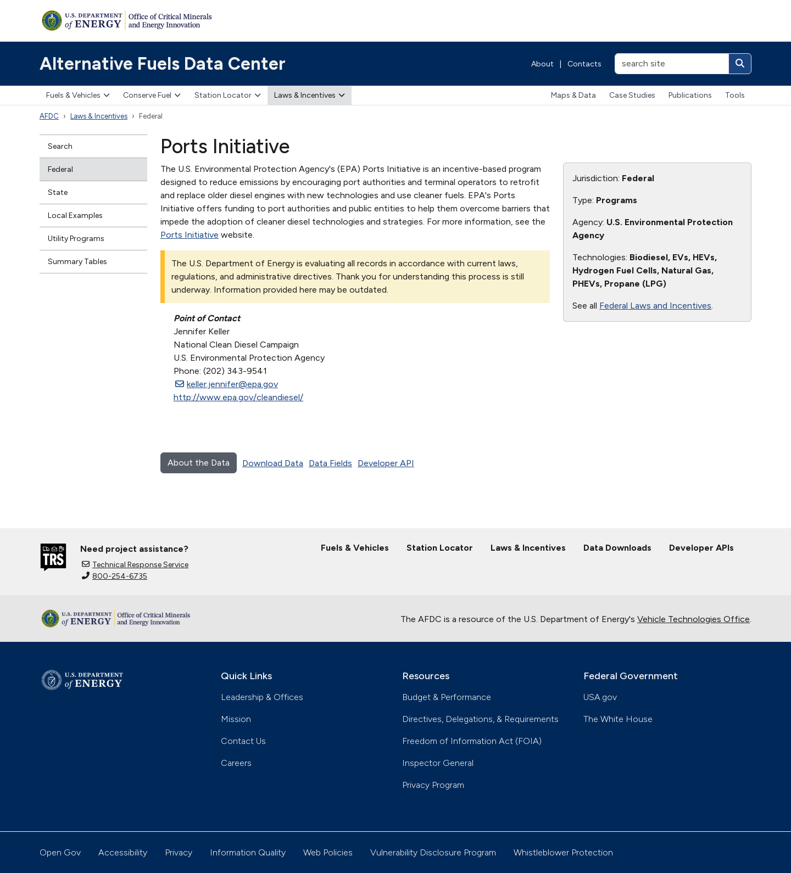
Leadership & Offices (262, 697)
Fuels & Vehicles (78, 95)
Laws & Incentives (309, 95)
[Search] (739, 63)
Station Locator (227, 95)
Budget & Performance (446, 697)
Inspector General (438, 763)
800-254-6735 (114, 576)
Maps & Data (573, 95)
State (58, 192)
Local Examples (75, 215)
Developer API (386, 463)
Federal (60, 169)
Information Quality (248, 852)
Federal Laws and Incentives (655, 305)
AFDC (49, 116)
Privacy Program (433, 785)
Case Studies (632, 95)
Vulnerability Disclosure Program (433, 852)
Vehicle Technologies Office (693, 619)
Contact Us (243, 741)
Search (60, 146)
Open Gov (60, 852)
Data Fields (330, 463)
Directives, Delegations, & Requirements (480, 719)
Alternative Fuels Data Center (163, 63)
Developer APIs (701, 547)
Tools (735, 95)
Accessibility (122, 852)
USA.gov (600, 697)
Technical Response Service (135, 564)
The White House (618, 719)
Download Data (272, 463)
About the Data (199, 462)
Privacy (178, 852)
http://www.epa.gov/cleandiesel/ (238, 397)
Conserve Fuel (152, 95)
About (542, 64)
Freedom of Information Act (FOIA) (472, 741)
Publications (690, 95)
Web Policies (328, 852)
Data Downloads (617, 547)
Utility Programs (76, 238)
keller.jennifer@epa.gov (226, 384)
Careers (236, 763)
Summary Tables (77, 261)
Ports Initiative (189, 235)
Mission (236, 719)
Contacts (584, 64)
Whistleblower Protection (563, 852)
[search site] (672, 63)
